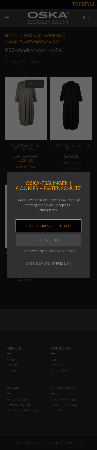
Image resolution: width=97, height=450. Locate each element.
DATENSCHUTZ (38, 263)
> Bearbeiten (48, 240)
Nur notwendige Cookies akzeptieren (48, 251)
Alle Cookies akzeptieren (48, 226)
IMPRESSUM (61, 263)
